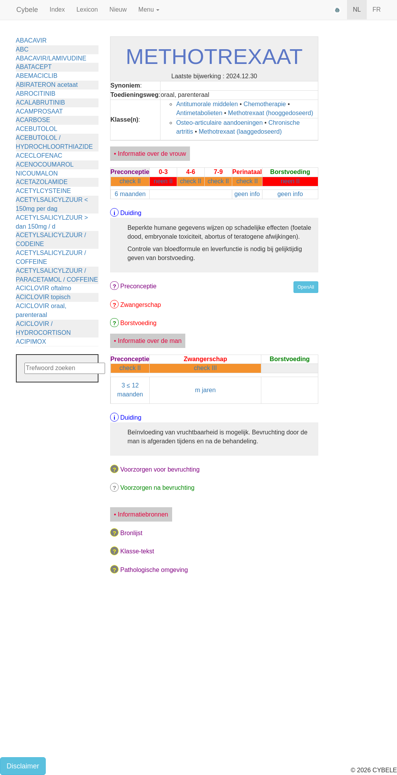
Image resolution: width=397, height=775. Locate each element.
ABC (22, 49)
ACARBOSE (33, 120)
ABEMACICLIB (37, 75)
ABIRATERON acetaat (47, 84)
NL (357, 9)
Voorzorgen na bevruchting (157, 487)
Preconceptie (138, 286)
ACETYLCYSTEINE (43, 191)
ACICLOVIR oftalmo (43, 288)
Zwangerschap (140, 304)
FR (377, 9)
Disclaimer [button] (23, 766)
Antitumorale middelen (207, 104)
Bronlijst (131, 533)
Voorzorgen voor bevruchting (160, 469)
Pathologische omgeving (154, 570)
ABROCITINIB (35, 93)
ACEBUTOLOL (36, 129)
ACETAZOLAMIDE (42, 182)
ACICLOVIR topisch (43, 297)
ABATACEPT (34, 67)
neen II (163, 181)
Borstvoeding (138, 323)
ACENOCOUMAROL (45, 164)
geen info (247, 194)
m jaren (205, 390)
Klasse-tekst (137, 551)
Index (57, 9)
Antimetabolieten (199, 113)
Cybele (27, 10)
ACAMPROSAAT (39, 111)
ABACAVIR (31, 40)
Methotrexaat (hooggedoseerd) (270, 113)
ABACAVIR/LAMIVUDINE (51, 58)
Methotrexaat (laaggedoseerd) (239, 131)
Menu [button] (148, 9)
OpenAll (306, 287)
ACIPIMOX (31, 341)
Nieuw (117, 9)
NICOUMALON (37, 173)
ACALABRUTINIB (40, 102)
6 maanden (130, 194)
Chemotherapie (264, 104)
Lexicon (87, 9)
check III (205, 368)
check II (130, 181)
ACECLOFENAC (39, 155)
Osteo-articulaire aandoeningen (219, 122)
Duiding (130, 213)
